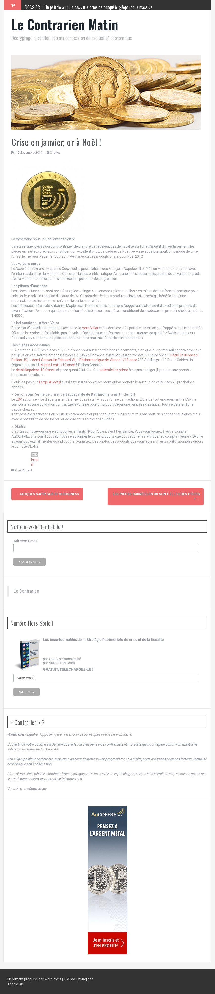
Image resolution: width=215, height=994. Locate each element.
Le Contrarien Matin (64, 24)
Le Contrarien (26, 591)
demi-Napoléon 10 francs (35, 370)
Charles (55, 152)
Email (35, 459)
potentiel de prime (114, 370)
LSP (19, 399)
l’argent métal (50, 382)
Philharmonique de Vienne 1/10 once (108, 360)
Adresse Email (25, 541)
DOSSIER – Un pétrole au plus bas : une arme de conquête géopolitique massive (88, 7)
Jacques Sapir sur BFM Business (47, 494)
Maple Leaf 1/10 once (58, 365)
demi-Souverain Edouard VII (53, 360)
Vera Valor (90, 328)
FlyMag (81, 979)
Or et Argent (23, 470)
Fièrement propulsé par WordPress (34, 979)
